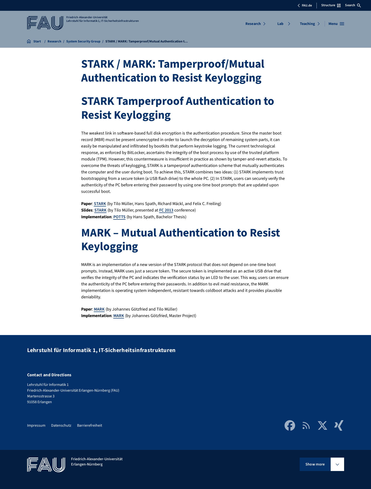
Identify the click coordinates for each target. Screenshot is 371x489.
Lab (280, 23)
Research (253, 23)
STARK (100, 204)
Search (353, 5)
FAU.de (304, 5)
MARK (99, 309)
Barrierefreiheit (89, 424)
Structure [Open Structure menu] (331, 5)
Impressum (36, 424)
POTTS (119, 217)
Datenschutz (61, 424)
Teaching (307, 23)
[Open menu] (336, 23)
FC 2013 (166, 210)
